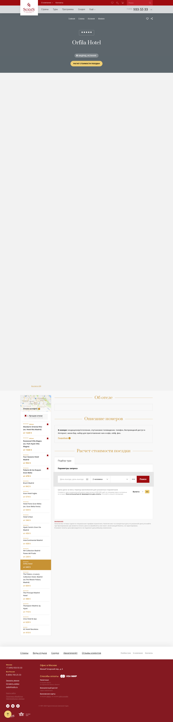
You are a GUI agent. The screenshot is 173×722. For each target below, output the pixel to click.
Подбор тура (126, 653)
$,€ (147, 492)
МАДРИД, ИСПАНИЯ (87, 55)
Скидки (55, 652)
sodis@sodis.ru (12, 687)
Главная (72, 18)
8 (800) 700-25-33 (13, 674)
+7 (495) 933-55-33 (14, 667)
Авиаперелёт (70, 652)
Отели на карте (30, 408)
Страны (81, 18)
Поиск (143, 479)
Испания (91, 18)
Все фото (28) (36, 386)
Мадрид (101, 18)
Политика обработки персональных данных (15, 697)
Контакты (149, 653)
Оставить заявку (12, 684)
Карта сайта (11, 693)
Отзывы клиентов (91, 652)
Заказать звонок (12, 680)
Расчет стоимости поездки (86, 64)
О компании (46, 3)
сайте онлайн (63, 696)
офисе (48, 696)
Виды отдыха (40, 652)
